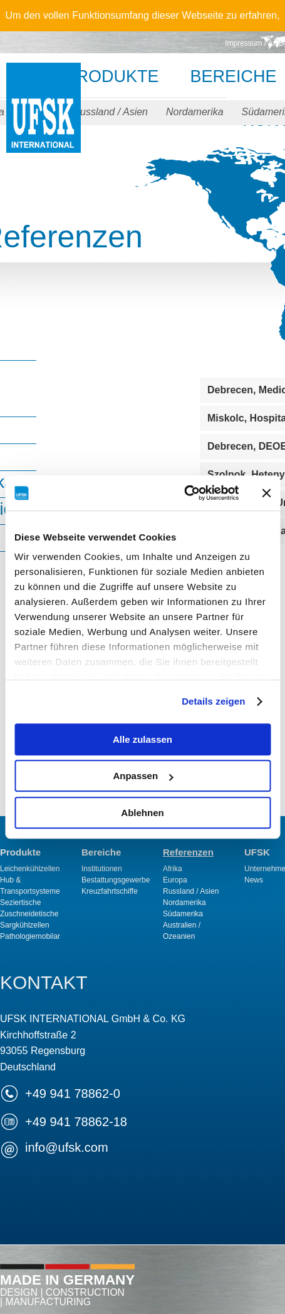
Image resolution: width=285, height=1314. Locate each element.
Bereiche (101, 852)
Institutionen (101, 868)
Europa (175, 880)
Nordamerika (195, 111)
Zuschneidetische (29, 913)
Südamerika (183, 913)
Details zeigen (213, 701)
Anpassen (143, 775)
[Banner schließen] (266, 493)
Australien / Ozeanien (181, 931)
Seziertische (20, 902)
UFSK (43, 120)
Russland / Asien (110, 111)
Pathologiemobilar (30, 936)
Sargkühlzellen (24, 925)
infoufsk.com (66, 1147)
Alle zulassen (142, 739)
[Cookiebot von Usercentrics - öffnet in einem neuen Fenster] (184, 493)
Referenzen (188, 852)
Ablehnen (142, 812)
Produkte (111, 76)
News (253, 880)
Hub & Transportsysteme (30, 886)
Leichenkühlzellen (30, 868)
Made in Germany (67, 1289)
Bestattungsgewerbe (115, 880)
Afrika (172, 868)
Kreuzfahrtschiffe (109, 891)
